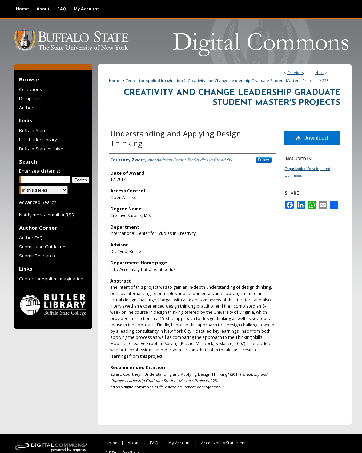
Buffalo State (33, 130)
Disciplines (30, 98)
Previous (295, 72)
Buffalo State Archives (42, 148)
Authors (27, 107)
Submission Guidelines (43, 247)
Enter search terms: (39, 171)
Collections (30, 89)
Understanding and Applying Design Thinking (175, 138)
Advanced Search (37, 202)
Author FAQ (31, 238)
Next (319, 72)
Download (312, 138)
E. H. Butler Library (38, 139)
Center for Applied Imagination (154, 80)
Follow (263, 160)
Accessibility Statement (223, 443)
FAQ (154, 443)
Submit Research (37, 256)
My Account (179, 443)
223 (325, 80)
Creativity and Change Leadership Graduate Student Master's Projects (252, 80)
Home (114, 80)
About (134, 443)
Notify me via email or (46, 215)
